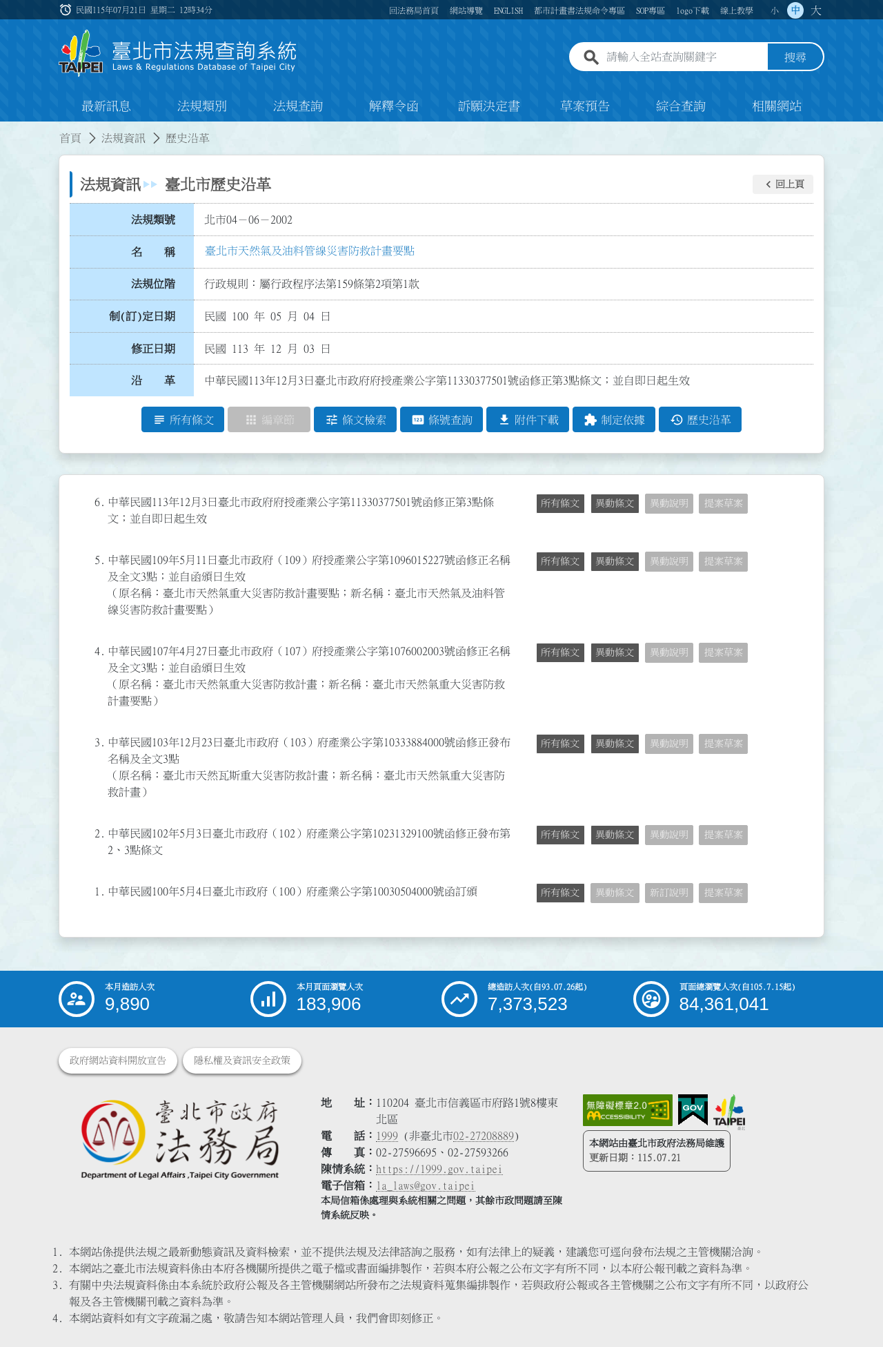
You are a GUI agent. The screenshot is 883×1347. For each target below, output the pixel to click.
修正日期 (153, 348)
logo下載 (692, 10)
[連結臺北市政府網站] (729, 1112)
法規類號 (153, 219)
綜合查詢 (681, 106)
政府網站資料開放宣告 (118, 1060)
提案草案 (723, 503)
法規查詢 (298, 106)
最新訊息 (106, 106)
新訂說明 (669, 893)
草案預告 (585, 106)
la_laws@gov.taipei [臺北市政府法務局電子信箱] (425, 1185)
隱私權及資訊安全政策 (242, 1060)
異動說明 (669, 503)
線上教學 (736, 10)
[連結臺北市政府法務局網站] (179, 1138)
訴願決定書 (489, 106)
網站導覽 (466, 10)
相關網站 (777, 106)
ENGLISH (508, 10)
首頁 (70, 138)
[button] (783, 184)
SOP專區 (650, 10)
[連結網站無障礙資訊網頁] (628, 1110)
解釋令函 (394, 106)
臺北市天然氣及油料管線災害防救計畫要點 (310, 250)
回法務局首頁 (414, 10)
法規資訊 (123, 138)
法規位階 (153, 283)
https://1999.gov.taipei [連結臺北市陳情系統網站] (439, 1168)
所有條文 (560, 503)
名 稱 (153, 252)
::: (67, 9)
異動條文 (614, 503)
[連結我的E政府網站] (693, 1110)
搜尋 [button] (795, 57)
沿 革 (153, 380)
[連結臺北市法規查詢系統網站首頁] (178, 53)
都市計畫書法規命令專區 (579, 10)
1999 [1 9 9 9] (387, 1135)
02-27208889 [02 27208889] (483, 1135)
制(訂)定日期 (142, 316)
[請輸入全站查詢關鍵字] (684, 57)
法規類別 (202, 106)
